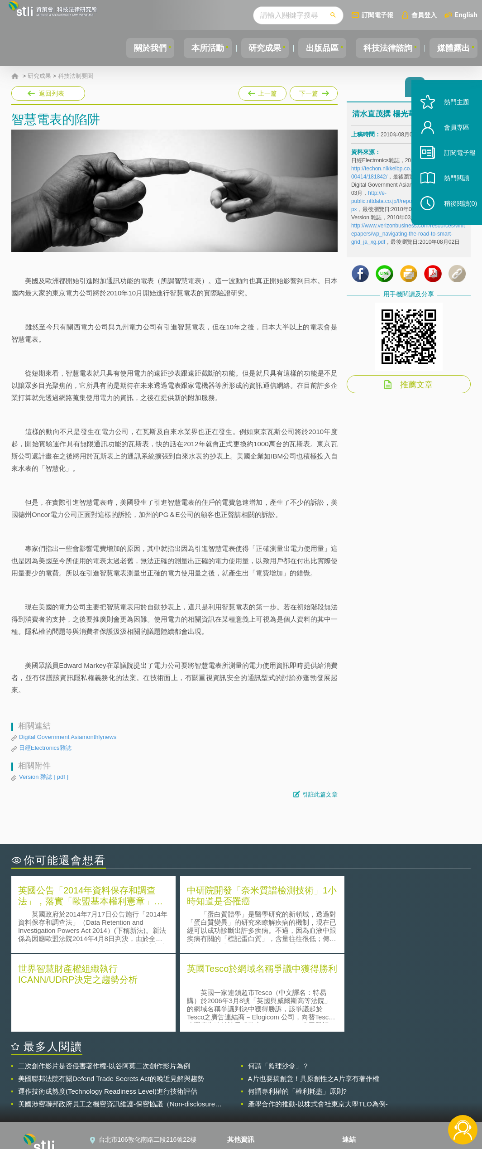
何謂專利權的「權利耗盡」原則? (297, 1012)
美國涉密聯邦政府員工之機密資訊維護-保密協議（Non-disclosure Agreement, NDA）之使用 (116, 1025)
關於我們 (135, 48)
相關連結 (404, 1073)
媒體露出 (452, 48)
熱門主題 (451, 114)
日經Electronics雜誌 (45, 747)
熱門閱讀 (451, 190)
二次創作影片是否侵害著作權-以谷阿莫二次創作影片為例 (104, 986)
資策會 (357, 1073)
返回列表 (51, 93)
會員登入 (424, 15)
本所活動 (195, 48)
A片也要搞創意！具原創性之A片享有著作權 (313, 999)
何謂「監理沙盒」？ (278, 986)
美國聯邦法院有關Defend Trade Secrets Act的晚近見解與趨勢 (111, 999)
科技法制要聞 (75, 76)
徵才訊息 (245, 1086)
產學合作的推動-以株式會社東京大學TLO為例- (318, 1024)
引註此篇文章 (320, 794)
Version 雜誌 (43, 777)
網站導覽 (245, 1111)
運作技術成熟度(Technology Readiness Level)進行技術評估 (107, 1012)
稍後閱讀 (455, 216)
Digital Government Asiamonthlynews (67, 737)
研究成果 (255, 48)
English (466, 15)
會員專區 (451, 140)
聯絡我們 (245, 1099)
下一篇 (313, 91)
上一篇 (262, 91)
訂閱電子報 (377, 15)
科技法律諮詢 (383, 48)
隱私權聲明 (248, 1073)
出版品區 (315, 48)
